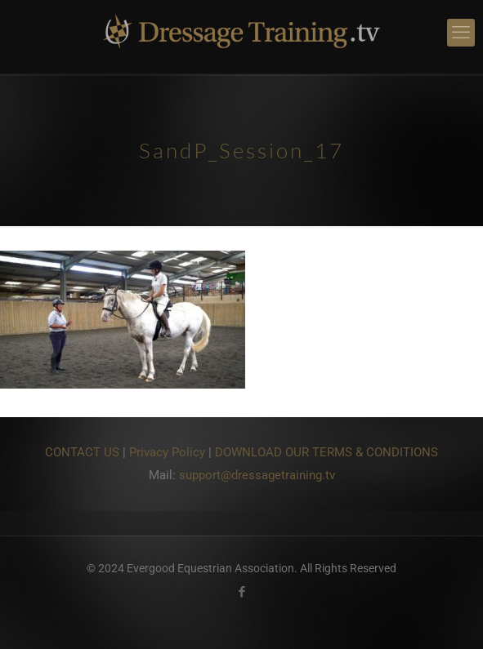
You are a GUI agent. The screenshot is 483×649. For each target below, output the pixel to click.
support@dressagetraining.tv (257, 475)
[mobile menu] (461, 33)
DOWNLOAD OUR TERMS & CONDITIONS (326, 452)
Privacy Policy (167, 452)
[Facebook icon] (241, 592)
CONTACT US (82, 452)
